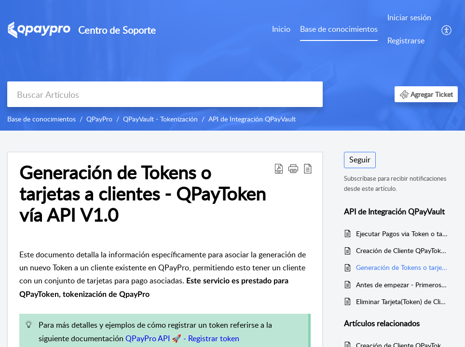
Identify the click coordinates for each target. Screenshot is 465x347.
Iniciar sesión (409, 17)
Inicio (281, 29)
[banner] (232, 65)
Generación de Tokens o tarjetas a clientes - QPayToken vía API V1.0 (402, 267)
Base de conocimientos (339, 29)
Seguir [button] (359, 159)
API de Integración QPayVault (252, 118)
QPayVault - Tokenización (160, 118)
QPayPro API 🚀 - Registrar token (182, 338)
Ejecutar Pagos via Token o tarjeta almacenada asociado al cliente (402, 233)
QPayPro (99, 118)
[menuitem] (281, 29)
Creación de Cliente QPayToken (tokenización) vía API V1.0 (402, 250)
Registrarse (405, 40)
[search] (165, 94)
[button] (447, 29)
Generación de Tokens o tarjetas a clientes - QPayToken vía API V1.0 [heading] (142, 193)
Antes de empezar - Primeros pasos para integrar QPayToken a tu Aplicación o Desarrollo (402, 284)
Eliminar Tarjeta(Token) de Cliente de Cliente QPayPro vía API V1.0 (402, 301)
